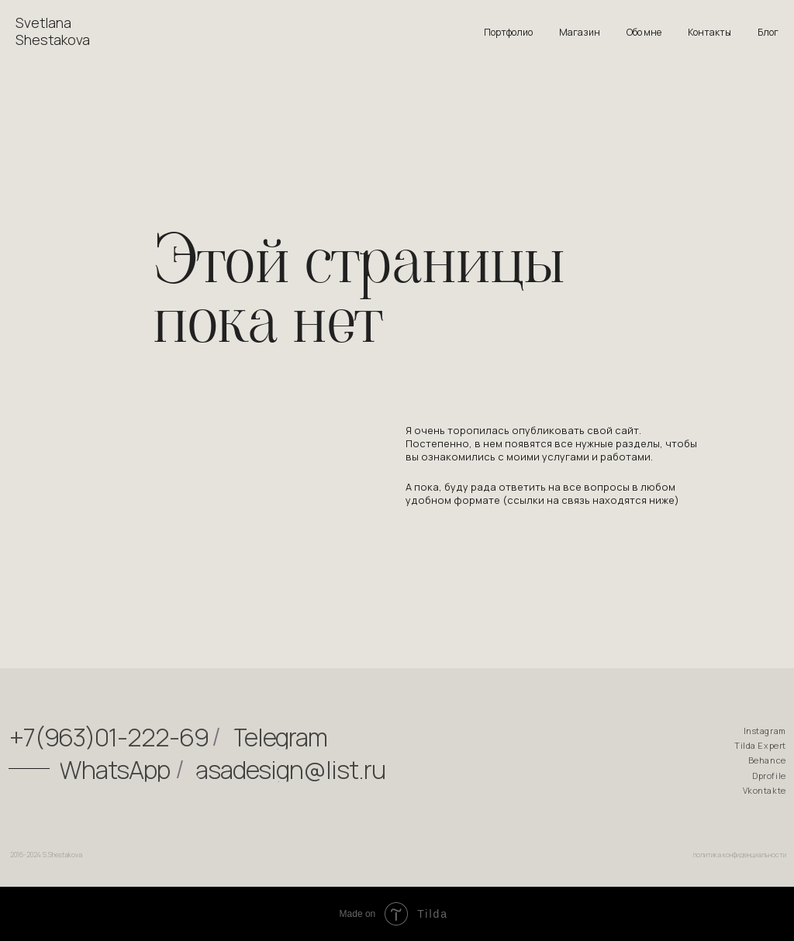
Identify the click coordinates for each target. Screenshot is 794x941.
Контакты (709, 32)
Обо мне (644, 32)
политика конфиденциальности (739, 858)
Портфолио (508, 32)
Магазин (579, 32)
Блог (768, 32)
